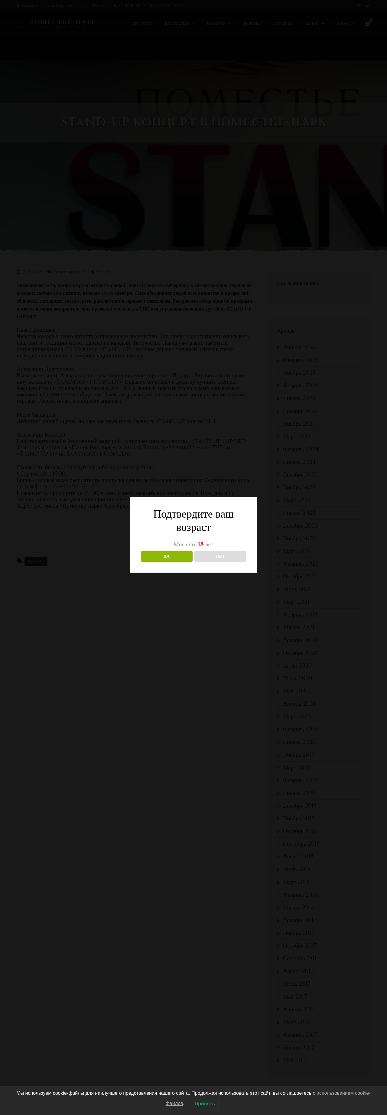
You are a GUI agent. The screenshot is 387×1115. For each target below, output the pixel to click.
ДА (167, 556)
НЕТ (220, 556)
